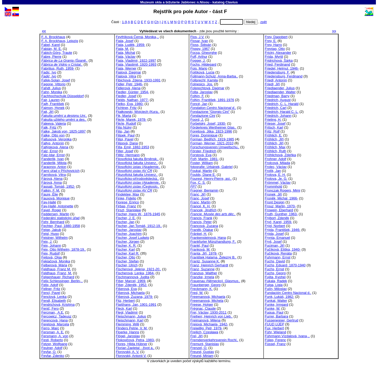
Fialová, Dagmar (128, 72)
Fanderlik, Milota (53, 163)
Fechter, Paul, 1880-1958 (60, 226)
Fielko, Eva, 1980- (130, 104)
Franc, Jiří (198, 194)
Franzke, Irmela (202, 277)
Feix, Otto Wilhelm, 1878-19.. (63, 249)
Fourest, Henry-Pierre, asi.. (211, 179)
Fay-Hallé (48, 202)
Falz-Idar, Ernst (53, 155)
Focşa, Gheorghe (203, 53)
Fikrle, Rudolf (126, 123)
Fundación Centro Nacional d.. (288, 293)
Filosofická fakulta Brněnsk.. (137, 159)
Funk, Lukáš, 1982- (279, 297)
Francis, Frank (201, 218)
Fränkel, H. (198, 234)
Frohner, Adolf (275, 159)
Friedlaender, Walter (280, 92)
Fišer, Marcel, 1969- (131, 281)
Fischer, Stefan (127, 261)
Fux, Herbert (274, 328)
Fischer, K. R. (126, 245)
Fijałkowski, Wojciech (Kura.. (138, 112)
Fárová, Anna (51, 182)
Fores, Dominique (203, 135)
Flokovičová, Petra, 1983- (135, 340)
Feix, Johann (51, 245)
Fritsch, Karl (274, 127)
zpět (263, 22)
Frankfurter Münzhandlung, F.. (213, 242)
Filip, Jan (122, 131)
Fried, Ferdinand (277, 64)
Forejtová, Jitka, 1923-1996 (211, 131)
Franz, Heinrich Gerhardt (209, 265)
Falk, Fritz (48, 127)
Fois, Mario (198, 68)
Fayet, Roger (51, 210)
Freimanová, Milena (205, 320)
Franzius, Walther (203, 273)
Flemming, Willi (127, 324)
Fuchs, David (275, 261)
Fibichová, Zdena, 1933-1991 (138, 80)
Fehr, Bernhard (52, 222)
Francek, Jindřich (203, 210)
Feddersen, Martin (55, 214)
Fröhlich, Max (275, 147)
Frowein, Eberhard (279, 210)
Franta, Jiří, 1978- (203, 253)
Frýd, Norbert (275, 226)
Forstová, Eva (201, 155)
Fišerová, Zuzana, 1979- (134, 297)
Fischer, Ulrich (127, 265)
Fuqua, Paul (274, 312)
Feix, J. (46, 242)
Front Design (275, 202)
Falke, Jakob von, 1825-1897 (63, 131)
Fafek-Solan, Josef (55, 80)
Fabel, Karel (50, 45)
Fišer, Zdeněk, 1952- (131, 285)
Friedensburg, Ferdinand (284, 76)
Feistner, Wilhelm (54, 238)
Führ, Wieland (275, 332)
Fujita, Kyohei (275, 277)
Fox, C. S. (198, 182)
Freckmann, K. (201, 289)
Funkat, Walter (276, 301)
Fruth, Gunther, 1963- (281, 214)
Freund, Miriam (201, 356)
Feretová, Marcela (55, 324)
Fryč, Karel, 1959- (278, 222)
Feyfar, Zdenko (52, 356)
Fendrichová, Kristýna (58, 304)
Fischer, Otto (125, 257)
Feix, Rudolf (50, 253)
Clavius (231, 2)
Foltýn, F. (197, 96)
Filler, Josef (124, 151)
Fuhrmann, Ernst (278, 257)
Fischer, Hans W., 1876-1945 (138, 214)
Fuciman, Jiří (275, 245)
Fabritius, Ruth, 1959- (57, 68)
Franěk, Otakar (201, 230)
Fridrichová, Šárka (279, 60)
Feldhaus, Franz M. (56, 269)
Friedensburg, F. (277, 72)
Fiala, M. (122, 49)
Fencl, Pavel (50, 293)
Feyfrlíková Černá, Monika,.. (137, 37)
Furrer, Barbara (276, 316)
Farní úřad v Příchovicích (60, 171)
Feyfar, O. (48, 352)
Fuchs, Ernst (274, 269)
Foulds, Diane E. (203, 175)
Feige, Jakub (51, 230)
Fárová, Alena (51, 179)
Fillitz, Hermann (128, 155)
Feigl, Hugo (50, 234)
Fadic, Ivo (48, 72)
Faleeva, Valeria (53, 123)
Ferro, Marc (50, 328)
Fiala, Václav (125, 57)
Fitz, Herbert (125, 301)
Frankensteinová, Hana (208, 238)
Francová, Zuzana (204, 226)
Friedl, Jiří (272, 84)
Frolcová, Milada (277, 163)
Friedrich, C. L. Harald (281, 104)
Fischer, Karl (125, 249)
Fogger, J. (198, 60)
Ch (156, 22)
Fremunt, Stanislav (204, 344)
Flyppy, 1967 (200, 49)
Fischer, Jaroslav (128, 230)
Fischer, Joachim (128, 234)
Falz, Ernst (49, 151)
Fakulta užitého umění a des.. (63, 119)
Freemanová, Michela (206, 301)
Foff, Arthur (198, 57)
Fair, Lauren (50, 100)
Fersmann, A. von (54, 336)
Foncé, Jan (198, 104)
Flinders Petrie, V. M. (132, 328)
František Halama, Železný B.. (213, 257)
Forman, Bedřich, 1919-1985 (212, 139)
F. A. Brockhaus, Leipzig (59, 41)
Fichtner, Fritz (126, 108)
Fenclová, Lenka (53, 297)
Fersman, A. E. (52, 332)
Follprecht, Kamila (204, 80)
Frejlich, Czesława (204, 332)
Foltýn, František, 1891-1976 (212, 100)
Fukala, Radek (276, 281)
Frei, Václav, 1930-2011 (208, 312)
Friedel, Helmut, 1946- (282, 68)
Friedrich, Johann (278, 116)
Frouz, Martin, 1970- (280, 206)
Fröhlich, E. (273, 135)
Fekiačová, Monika (55, 261)
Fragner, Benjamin (204, 190)
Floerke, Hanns (127, 332)
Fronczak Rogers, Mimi (282, 190)
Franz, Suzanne (202, 269)
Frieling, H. (273, 119)
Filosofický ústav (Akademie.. (138, 167)
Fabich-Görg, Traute (56, 53)
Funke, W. (272, 308)
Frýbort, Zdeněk (277, 218)
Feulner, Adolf (51, 348)
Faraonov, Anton (53, 167)
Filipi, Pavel (124, 139)
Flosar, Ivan (199, 41)
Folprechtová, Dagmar (207, 88)
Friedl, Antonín (276, 80)
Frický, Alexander (278, 53)
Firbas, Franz (126, 206)
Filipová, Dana (127, 143)
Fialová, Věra (126, 76)
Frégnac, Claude (203, 308)
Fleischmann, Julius (131, 316)
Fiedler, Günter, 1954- (132, 92)
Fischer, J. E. (126, 218)
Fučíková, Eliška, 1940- (283, 249)
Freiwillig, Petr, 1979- (206, 328)
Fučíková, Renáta (278, 253)
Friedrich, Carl (275, 108)
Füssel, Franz (275, 344)
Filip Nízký (124, 127)
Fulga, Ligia (274, 285)
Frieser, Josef (275, 123)
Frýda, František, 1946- (283, 230)
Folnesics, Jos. (201, 84)
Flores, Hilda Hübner (131, 344)
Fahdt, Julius (51, 88)
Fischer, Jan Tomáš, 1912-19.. (139, 226)
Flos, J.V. (197, 37)
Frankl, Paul (199, 245)
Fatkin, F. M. (50, 190)
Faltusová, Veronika (56, 139)
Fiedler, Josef (126, 96)
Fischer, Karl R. (127, 253)
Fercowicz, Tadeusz (56, 316)
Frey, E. (271, 41)
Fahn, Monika (51, 92)
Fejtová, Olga (51, 257)
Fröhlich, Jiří (274, 143)
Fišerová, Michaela (130, 293)
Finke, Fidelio (126, 198)
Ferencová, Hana (54, 320)
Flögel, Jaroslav (128, 336)
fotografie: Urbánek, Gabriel (211, 167)
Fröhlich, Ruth (275, 151)
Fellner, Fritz (50, 289)
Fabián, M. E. (51, 49)
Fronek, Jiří (273, 194)
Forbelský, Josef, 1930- (208, 123)
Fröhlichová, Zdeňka (280, 155)
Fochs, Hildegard (203, 64)
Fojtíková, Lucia (202, 72)
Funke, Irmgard (276, 304)
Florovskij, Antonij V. (131, 356)
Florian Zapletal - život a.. (135, 348)
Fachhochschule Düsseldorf (62, 96)
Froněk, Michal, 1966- (281, 198)
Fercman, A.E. (52, 312)
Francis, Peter (201, 222)
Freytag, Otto (275, 49)
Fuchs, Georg (275, 273)
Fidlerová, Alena (128, 88)
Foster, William (201, 163)
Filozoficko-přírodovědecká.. (137, 179)
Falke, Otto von (53, 135)
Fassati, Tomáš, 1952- (58, 186)
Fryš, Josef (273, 242)
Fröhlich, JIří (274, 139)
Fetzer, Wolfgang (54, 344)
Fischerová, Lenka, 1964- (135, 273)
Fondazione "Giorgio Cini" (210, 112)
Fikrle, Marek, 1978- (131, 119)
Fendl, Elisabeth (53, 301)
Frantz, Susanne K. (205, 261)
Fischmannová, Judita (132, 277)
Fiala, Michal (125, 53)
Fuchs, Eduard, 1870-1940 (285, 265)
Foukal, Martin (201, 171)
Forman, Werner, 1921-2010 (211, 143)
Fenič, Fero (50, 308)
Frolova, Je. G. (276, 179)
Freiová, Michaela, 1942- (209, 324)
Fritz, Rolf (272, 131)
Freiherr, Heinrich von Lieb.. (211, 316)
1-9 (124, 22)
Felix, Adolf (49, 285)
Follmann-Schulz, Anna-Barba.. (214, 76)
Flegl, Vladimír (127, 312)
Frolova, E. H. (275, 175)
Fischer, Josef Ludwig (132, 238)
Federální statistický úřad (60, 218)
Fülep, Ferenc (275, 340)
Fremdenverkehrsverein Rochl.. (214, 340)
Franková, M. (200, 249)
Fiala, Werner (126, 68)
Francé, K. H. (200, 206)
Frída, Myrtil (274, 57)
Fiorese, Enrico (127, 202)
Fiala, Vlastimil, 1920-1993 (136, 64)
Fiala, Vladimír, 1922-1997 (136, 60)
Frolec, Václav (276, 167)
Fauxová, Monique (55, 198)
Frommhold (273, 186)
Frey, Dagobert (276, 37)
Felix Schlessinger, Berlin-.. (62, 281)
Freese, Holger (201, 304)
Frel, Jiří (196, 336)
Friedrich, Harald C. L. (281, 112)
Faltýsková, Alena (54, 147)
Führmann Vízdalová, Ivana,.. (287, 336)
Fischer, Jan (125, 222)
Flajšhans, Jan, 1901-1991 (136, 304)
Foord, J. (197, 119)
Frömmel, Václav (278, 182)
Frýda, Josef (274, 234)
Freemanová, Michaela (207, 297)
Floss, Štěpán (200, 45)
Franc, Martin (200, 202)
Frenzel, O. (198, 348)
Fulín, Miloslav (276, 289)
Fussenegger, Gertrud (281, 320)
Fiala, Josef (124, 41)
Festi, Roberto (52, 340)
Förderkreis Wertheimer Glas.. (213, 127)
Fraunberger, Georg (205, 285)
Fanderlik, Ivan (52, 159)
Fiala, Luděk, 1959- (130, 45)
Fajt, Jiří (47, 112)
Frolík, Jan (273, 171)
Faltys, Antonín (52, 143)
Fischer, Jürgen (127, 242)
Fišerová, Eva (126, 289)
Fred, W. (196, 293)
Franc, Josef (199, 198)
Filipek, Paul (125, 135)
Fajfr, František (52, 104)
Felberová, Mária (54, 265)
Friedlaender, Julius (280, 88)
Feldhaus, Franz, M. (56, 273)
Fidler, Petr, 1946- (129, 84)
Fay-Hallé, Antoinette (57, 206)
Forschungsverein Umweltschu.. (214, 147)
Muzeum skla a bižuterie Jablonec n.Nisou (174, 2)
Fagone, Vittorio (53, 84)
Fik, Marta (123, 116)
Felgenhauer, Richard (57, 277)
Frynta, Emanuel (277, 238)
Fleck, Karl (124, 308)
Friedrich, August (278, 100)
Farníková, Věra (53, 175)
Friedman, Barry (277, 96)
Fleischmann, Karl (129, 320)
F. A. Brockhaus (53, 37)
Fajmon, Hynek (52, 108)
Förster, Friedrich (203, 151)
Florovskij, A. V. (127, 352)
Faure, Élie (49, 194)
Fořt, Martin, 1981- (204, 159)
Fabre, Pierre (51, 57)
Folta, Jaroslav (201, 92)
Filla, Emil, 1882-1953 (132, 147)
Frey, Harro (273, 45)
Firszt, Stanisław (128, 210)
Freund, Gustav (202, 352)
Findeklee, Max (127, 194)
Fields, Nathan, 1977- (132, 100)
